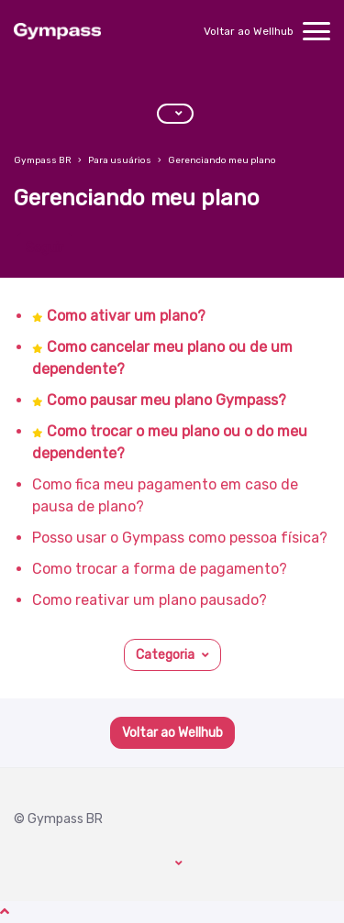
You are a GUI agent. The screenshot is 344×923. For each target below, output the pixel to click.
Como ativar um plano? (126, 315)
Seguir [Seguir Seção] (44, 248)
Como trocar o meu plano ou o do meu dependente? (169, 442)
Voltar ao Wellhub (249, 31)
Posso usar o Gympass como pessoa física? (179, 537)
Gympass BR (43, 160)
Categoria (165, 655)
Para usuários (119, 160)
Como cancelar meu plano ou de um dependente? (162, 358)
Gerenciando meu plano (222, 160)
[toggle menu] (316, 31)
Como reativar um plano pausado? (149, 600)
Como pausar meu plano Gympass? (166, 400)
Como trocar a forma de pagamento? (159, 568)
